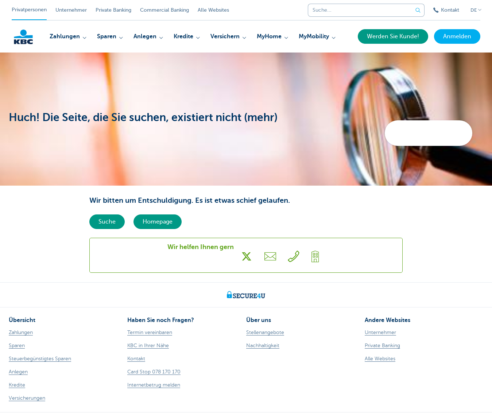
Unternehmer (71, 10)
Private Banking (113, 10)
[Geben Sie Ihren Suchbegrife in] (418, 10)
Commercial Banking (164, 10)
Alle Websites (213, 10)
